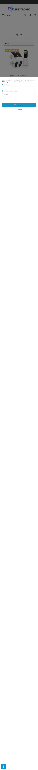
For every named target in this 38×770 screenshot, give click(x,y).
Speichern (19, 109)
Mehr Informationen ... (25, 82)
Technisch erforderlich (10, 91)
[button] (3, 766)
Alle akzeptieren (19, 105)
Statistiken (7, 94)
